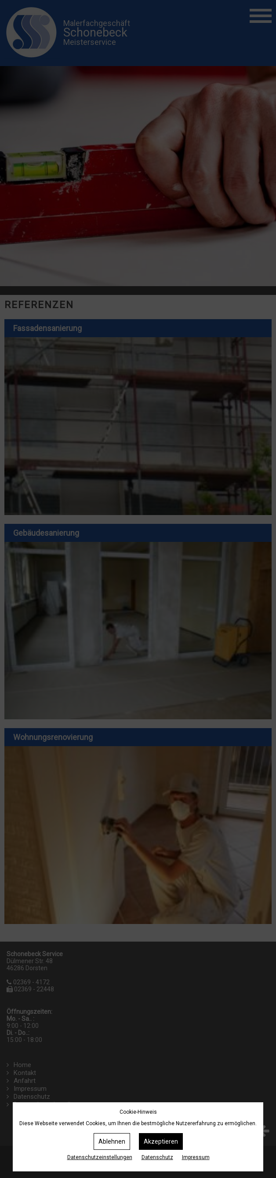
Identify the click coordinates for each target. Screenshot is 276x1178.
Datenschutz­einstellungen (99, 1157)
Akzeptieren (161, 1141)
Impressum (196, 1157)
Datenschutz (157, 1157)
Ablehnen (111, 1141)
